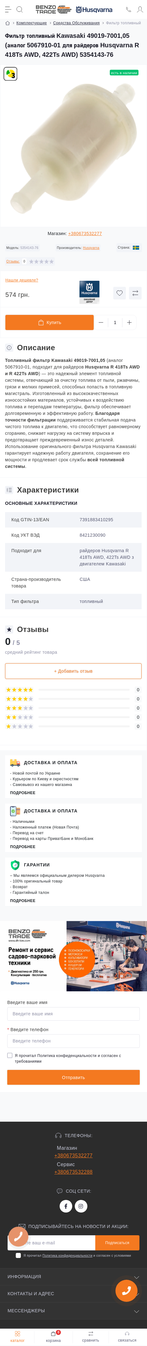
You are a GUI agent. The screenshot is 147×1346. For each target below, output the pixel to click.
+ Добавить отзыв (73, 671)
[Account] (140, 9)
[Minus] (101, 322)
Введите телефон (28, 1029)
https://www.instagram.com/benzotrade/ (81, 1206)
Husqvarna (91, 248)
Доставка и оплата (51, 762)
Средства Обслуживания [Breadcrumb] (76, 23)
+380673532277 (85, 233)
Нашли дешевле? (21, 280)
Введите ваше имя (27, 1002)
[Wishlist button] (119, 293)
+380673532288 (73, 1172)
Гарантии (37, 864)
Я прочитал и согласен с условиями (77, 1255)
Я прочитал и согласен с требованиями (68, 1059)
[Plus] (129, 322)
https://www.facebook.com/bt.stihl (66, 1206)
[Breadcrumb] (7, 23)
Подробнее (22, 793)
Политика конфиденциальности (67, 1056)
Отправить (73, 1077)
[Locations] (129, 9)
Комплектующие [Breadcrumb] (31, 23)
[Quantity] (115, 322)
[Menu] (8, 9)
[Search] (19, 9)
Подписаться (117, 1243)
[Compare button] (135, 293)
